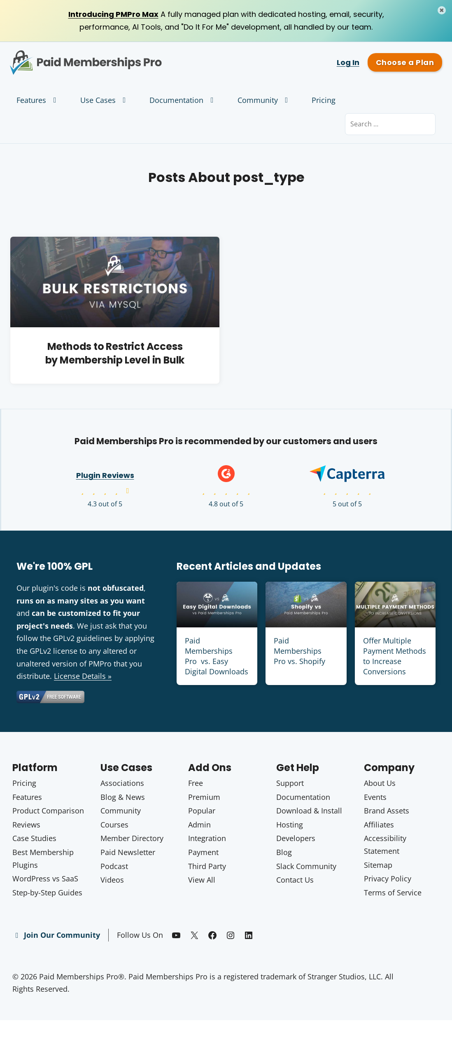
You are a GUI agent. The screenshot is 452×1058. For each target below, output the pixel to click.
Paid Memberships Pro (113, 56)
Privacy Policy (387, 878)
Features (38, 100)
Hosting (289, 825)
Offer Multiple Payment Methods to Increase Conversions (394, 656)
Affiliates (379, 825)
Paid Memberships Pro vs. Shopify (299, 651)
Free (195, 783)
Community (264, 100)
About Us (380, 783)
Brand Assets (386, 811)
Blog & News (122, 797)
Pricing (324, 100)
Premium (204, 797)
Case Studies (34, 838)
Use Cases (104, 100)
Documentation (183, 100)
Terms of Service (393, 892)
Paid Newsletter (127, 852)
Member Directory (131, 838)
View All (201, 880)
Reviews (26, 825)
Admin (199, 825)
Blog (284, 852)
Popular (201, 811)
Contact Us (295, 880)
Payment (203, 852)
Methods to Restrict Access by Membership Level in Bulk (115, 353)
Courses (114, 825)
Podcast (114, 866)
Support (290, 783)
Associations (122, 783)
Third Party (207, 866)
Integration (207, 838)
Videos (112, 880)
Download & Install (309, 811)
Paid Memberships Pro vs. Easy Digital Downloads (216, 656)
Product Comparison (48, 811)
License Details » (83, 676)
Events (375, 797)
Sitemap (378, 865)
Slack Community (306, 866)
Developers (295, 838)
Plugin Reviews (105, 475)
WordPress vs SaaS (45, 878)
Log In (348, 62)
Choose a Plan (405, 62)
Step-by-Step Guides (47, 892)
